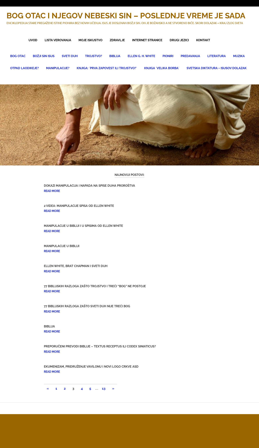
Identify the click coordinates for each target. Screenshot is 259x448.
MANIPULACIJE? (57, 68)
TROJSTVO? (93, 56)
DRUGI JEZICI (179, 40)
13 (103, 388)
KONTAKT (203, 40)
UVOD (33, 40)
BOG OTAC (17, 56)
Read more (52, 191)
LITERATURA (216, 56)
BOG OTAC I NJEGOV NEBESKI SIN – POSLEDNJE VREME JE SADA (126, 15)
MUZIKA (239, 56)
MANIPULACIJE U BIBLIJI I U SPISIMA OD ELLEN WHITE (83, 226)
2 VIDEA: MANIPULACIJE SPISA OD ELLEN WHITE (79, 206)
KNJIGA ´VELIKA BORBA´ (161, 68)
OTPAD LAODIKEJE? (24, 68)
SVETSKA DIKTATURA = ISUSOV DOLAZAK (217, 68)
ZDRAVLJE (117, 40)
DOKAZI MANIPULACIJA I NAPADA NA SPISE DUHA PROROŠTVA (89, 185)
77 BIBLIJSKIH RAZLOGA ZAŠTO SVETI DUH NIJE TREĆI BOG (87, 306)
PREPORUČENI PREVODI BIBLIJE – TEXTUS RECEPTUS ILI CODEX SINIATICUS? (100, 346)
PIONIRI (168, 56)
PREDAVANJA (190, 56)
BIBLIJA (114, 56)
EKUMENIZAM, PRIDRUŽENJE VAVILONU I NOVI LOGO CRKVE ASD (91, 366)
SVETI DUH (70, 56)
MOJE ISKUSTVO (90, 40)
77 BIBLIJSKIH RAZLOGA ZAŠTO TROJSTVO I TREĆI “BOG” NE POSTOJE (95, 286)
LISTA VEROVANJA (58, 40)
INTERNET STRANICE (147, 40)
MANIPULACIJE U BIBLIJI (61, 246)
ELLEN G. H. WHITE (141, 56)
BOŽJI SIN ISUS (43, 56)
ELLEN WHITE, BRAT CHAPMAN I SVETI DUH (75, 266)
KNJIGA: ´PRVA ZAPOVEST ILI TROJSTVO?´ (107, 68)
